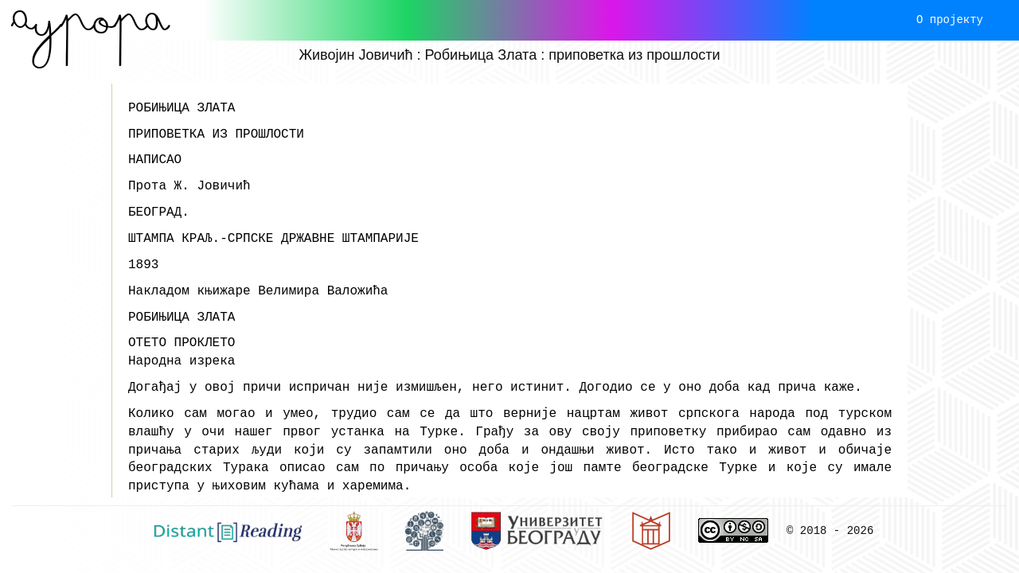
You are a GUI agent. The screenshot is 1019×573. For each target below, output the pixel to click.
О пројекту (949, 19)
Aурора (90, 20)
